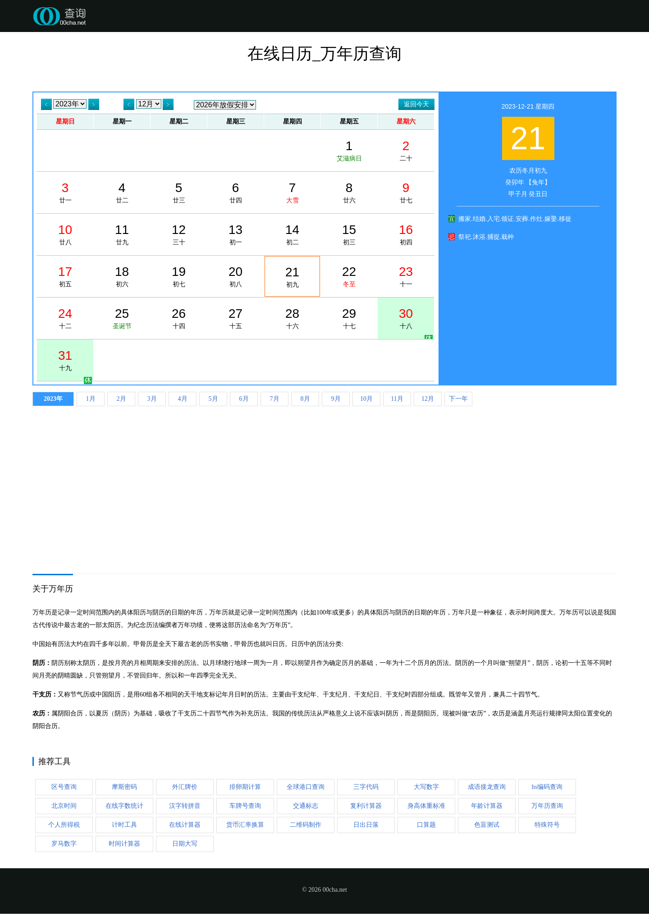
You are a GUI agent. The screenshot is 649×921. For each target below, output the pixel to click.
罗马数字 (64, 843)
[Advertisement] (324, 478)
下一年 (458, 398)
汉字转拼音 (185, 805)
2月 (121, 398)
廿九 (122, 234)
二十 (406, 150)
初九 (292, 277)
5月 (213, 398)
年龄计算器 (487, 805)
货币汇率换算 (245, 824)
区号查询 (64, 787)
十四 (178, 318)
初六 (122, 276)
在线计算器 (185, 824)
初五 (65, 276)
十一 (406, 276)
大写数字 (426, 787)
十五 (235, 318)
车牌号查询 (245, 805)
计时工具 (124, 824)
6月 (244, 398)
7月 (274, 398)
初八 (235, 276)
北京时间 (64, 805)
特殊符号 (547, 824)
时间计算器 (124, 843)
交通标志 (305, 805)
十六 (292, 318)
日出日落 (366, 824)
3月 (152, 398)
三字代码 (366, 787)
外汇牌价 (184, 787)
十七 (349, 318)
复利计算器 (366, 805)
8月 (305, 398)
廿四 (235, 192)
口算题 (426, 824)
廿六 (349, 192)
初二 (292, 234)
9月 (336, 398)
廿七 (406, 192)
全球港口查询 (305, 787)
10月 (366, 398)
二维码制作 (305, 824)
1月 (91, 398)
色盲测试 (486, 824)
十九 (65, 360)
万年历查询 (547, 805)
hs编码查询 (547, 787)
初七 (178, 276)
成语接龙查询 (487, 787)
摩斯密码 (124, 787)
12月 (427, 398)
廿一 (65, 192)
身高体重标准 (426, 805)
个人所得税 (64, 824)
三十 (178, 234)
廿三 (178, 192)
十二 (65, 318)
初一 (235, 234)
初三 (349, 234)
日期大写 (184, 843)
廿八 (65, 234)
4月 (182, 398)
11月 (397, 398)
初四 (406, 234)
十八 (406, 318)
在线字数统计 (124, 805)
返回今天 (416, 104)
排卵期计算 (245, 787)
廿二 (122, 192)
